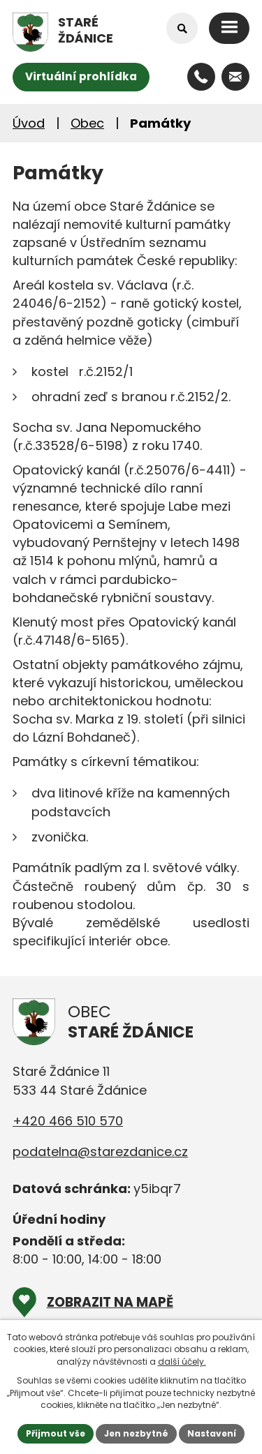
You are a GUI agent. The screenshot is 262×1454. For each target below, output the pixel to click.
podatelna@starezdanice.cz (100, 1151)
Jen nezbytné (136, 1433)
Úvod (29, 123)
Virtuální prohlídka (81, 76)
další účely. (182, 1361)
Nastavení (211, 1433)
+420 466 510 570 (68, 1121)
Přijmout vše (55, 1433)
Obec (87, 123)
